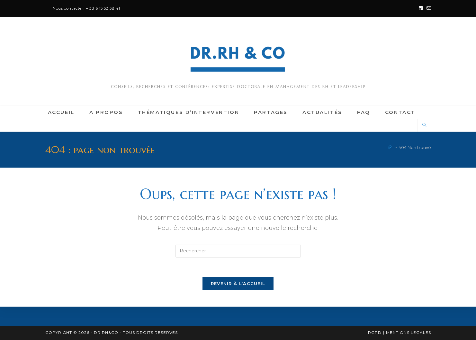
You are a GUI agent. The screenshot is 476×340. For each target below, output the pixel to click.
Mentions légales (408, 332)
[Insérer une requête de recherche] (238, 251)
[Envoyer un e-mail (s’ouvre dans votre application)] (428, 8)
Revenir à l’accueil (238, 283)
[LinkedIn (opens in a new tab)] (421, 8)
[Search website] (424, 125)
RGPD (375, 332)
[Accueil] (390, 147)
